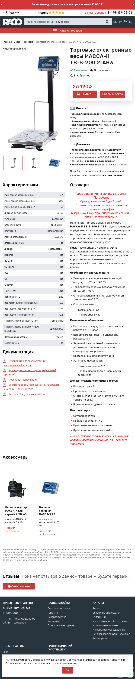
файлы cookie (32, 659)
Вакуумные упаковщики (106, 613)
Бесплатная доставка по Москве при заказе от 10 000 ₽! (67, 4)
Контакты (53, 621)
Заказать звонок (95, 12)
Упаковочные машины (105, 625)
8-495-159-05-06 (119, 12)
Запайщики (99, 617)
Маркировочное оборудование (110, 621)
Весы (96, 608)
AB (112, 247)
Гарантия (53, 613)
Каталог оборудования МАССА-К (28, 394)
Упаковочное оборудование (109, 630)
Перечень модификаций (23, 379)
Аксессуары (100, 638)
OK (67, 670)
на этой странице (112, 175)
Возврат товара (57, 617)
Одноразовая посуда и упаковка (111, 634)
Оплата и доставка (59, 608)
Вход (5, 652)
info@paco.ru (14, 12)
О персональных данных (62, 625)
